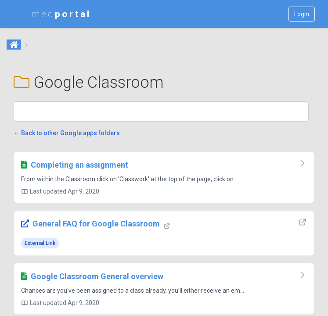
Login (301, 14)
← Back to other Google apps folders (67, 132)
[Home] (14, 45)
